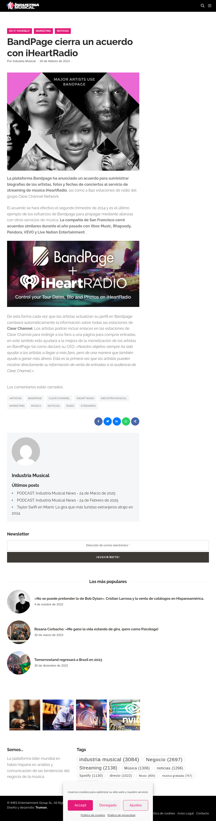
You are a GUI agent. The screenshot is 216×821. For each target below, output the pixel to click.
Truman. (42, 807)
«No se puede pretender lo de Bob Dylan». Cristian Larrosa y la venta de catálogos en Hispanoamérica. (119, 598)
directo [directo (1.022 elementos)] (121, 775)
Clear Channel (59, 398)
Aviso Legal (185, 813)
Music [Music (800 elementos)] (147, 775)
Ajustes (136, 805)
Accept (80, 805)
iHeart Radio (85, 398)
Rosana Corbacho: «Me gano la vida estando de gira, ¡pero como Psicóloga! (96, 629)
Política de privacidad (121, 815)
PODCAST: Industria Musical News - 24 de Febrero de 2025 (67, 500)
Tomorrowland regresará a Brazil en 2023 (68, 660)
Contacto (202, 813)
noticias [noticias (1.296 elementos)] (170, 768)
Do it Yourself (19, 31)
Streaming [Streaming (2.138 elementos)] (98, 767)
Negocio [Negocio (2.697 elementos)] (164, 759)
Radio (70, 405)
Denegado (107, 805)
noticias (54, 405)
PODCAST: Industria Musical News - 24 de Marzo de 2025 (66, 493)
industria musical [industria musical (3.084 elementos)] (109, 759)
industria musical (114, 398)
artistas (15, 398)
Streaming (88, 405)
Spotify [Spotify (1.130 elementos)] (91, 775)
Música (36, 405)
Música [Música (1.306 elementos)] (137, 768)
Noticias (63, 31)
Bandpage (35, 398)
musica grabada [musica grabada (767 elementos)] (177, 775)
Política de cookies (93, 815)
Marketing (43, 31)
